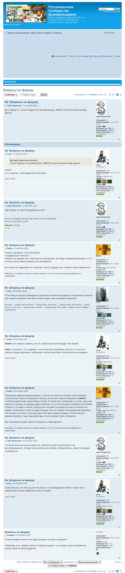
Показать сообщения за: (42, 562)
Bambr (9, 248)
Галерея (95, 56)
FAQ (72, 56)
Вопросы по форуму (18, 90)
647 (110, 188)
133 (110, 130)
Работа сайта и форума (41, 33)
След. (117, 562)
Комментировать (11, 95)
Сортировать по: (82, 562)
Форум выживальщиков (18, 33)
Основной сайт (60, 56)
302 (109, 128)
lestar (9, 154)
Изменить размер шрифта (117, 32)
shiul (9, 291)
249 (110, 274)
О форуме (57, 33)
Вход (118, 56)
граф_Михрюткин (14, 106)
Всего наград (82, 56)
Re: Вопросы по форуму (21, 102)
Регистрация (107, 56)
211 (110, 322)
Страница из (95, 95)
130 (109, 272)
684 (109, 186)
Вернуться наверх (119, 139)
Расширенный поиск (111, 12)
